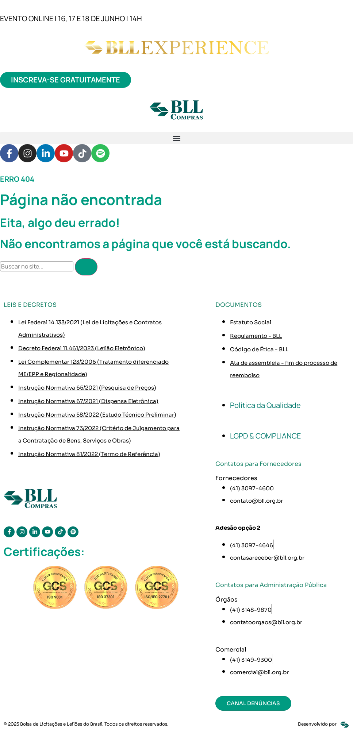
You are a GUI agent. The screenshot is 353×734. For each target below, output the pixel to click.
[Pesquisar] (86, 266)
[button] (176, 138)
